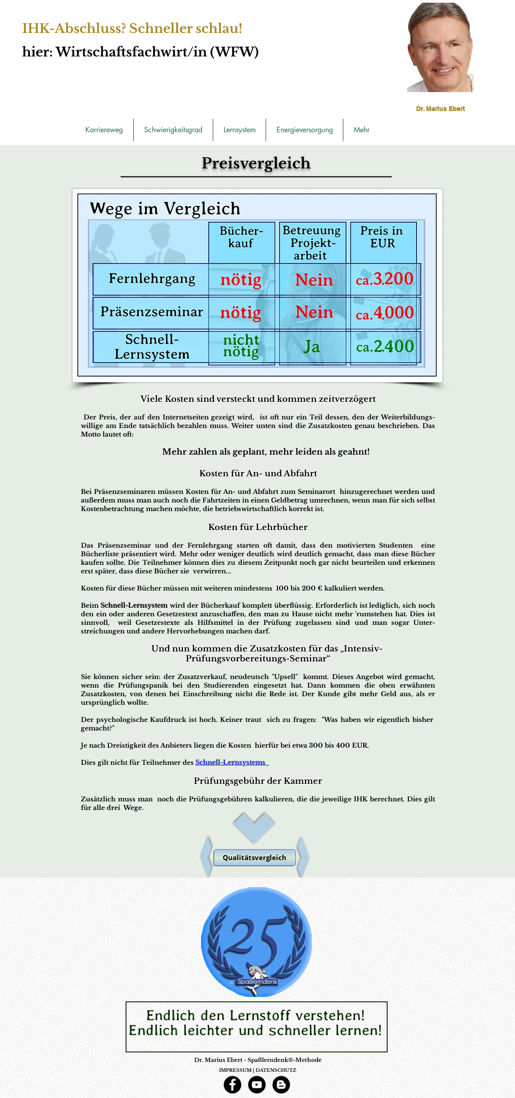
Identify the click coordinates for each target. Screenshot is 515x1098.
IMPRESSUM (235, 1070)
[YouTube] (257, 1084)
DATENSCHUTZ (276, 1070)
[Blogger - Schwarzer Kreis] (281, 1084)
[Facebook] (232, 1084)
